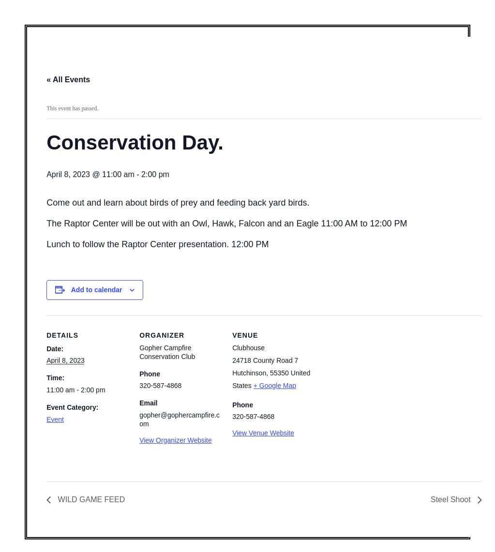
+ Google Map (275, 385)
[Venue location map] (376, 382)
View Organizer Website (175, 440)
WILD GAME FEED (90, 499)
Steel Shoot (452, 499)
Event (55, 419)
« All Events (68, 79)
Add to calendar (96, 290)
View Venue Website (263, 433)
